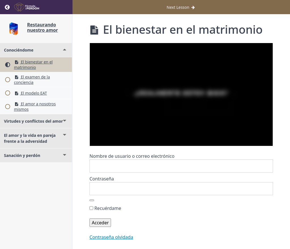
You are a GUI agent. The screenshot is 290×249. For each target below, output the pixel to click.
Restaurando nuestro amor (42, 27)
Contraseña (101, 179)
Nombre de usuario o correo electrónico (131, 156)
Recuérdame (105, 208)
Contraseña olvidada (111, 237)
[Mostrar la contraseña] (91, 200)
